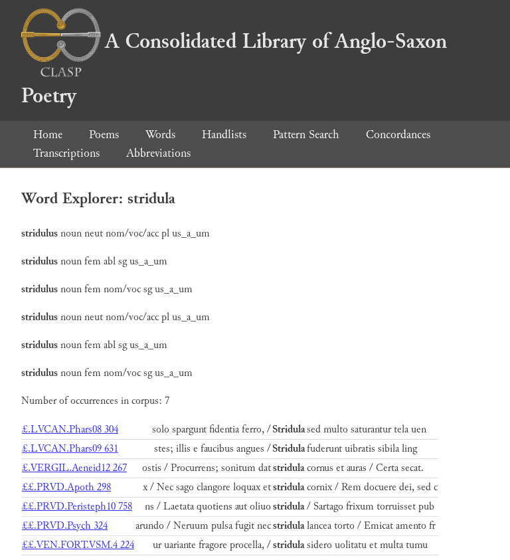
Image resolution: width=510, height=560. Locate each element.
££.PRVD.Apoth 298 (66, 487)
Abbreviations (158, 153)
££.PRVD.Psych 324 (65, 525)
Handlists (224, 134)
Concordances (398, 134)
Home (47, 134)
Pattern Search (306, 134)
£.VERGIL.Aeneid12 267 (74, 468)
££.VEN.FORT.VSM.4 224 (78, 545)
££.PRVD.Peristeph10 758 (77, 506)
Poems (104, 134)
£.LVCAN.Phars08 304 (70, 429)
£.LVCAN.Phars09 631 (70, 448)
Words (160, 134)
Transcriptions (66, 153)
